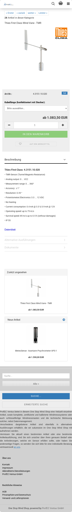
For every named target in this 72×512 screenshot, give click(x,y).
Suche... (36, 396)
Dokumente (12, 247)
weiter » (32, 13)
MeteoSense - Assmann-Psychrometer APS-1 (36, 351)
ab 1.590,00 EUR (36, 357)
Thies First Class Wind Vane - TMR (36, 303)
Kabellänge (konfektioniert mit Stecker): (25, 102)
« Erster (10, 13)
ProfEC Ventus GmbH (53, 508)
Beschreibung (13, 159)
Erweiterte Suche (36, 404)
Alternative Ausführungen (20, 239)
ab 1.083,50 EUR (36, 310)
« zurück (21, 13)
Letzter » (43, 13)
